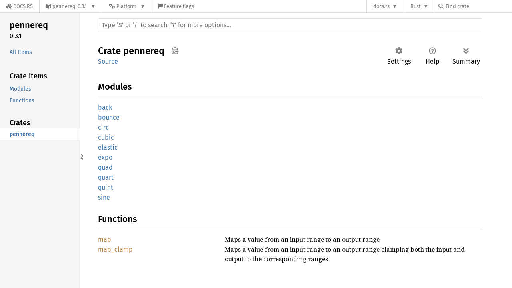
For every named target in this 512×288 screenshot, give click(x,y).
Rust (415, 6)
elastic (108, 147)
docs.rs (381, 6)
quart (106, 177)
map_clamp (115, 249)
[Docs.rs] (19, 6)
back (105, 107)
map (104, 239)
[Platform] (127, 6)
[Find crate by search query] (478, 6)
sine (104, 197)
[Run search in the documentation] (290, 25)
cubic (106, 137)
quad (105, 167)
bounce (109, 117)
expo (105, 157)
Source (108, 61)
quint (105, 187)
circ (103, 127)
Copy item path (175, 50)
